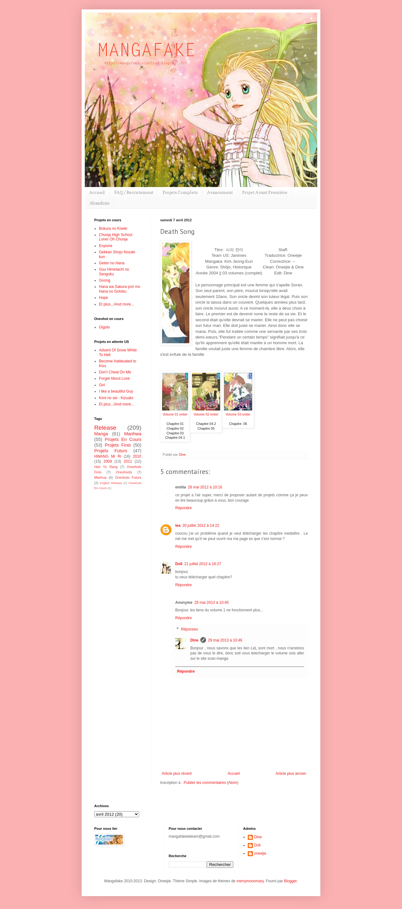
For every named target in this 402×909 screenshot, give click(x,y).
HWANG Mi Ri (107, 456)
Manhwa (132, 433)
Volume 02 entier (205, 414)
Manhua (100, 477)
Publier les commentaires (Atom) (211, 782)
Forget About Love (114, 378)
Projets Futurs (110, 450)
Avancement (220, 192)
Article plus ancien (291, 773)
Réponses (189, 629)
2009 (107, 461)
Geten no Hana (111, 263)
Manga (101, 433)
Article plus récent (177, 773)
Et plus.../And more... (116, 304)
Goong (104, 280)
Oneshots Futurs (128, 477)
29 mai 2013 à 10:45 (211, 602)
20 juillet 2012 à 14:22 (200, 525)
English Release (111, 483)
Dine (194, 640)
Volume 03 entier (237, 414)
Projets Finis (118, 445)
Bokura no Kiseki (113, 228)
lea (178, 525)
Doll (178, 564)
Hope (103, 297)
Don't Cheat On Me (115, 372)
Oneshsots (124, 472)
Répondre (183, 508)
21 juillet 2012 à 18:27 (202, 564)
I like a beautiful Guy (116, 391)
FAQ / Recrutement (133, 192)
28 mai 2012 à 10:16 (205, 487)
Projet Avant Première (264, 192)
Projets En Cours (123, 439)
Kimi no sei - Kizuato (116, 398)
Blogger (290, 881)
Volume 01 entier (175, 414)
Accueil (97, 192)
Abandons (99, 203)
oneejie (260, 853)
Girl (102, 385)
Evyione (105, 246)
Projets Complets (180, 192)
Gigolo (104, 327)
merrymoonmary (249, 881)
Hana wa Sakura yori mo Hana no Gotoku (119, 288)
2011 (128, 461)
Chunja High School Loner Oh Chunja (115, 237)
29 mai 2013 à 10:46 (225, 640)
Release (105, 427)
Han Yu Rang (105, 467)
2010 (137, 456)
